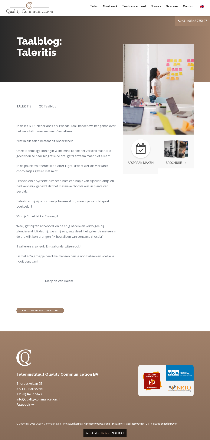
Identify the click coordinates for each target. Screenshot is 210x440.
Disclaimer (117, 423)
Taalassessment (134, 8)
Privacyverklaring (72, 423)
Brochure (176, 163)
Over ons (172, 8)
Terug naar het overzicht (40, 310)
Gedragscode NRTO (136, 423)
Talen (94, 8)
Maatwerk (110, 8)
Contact (189, 8)
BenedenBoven (169, 423)
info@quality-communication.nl (38, 399)
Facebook (23, 405)
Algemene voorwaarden (97, 423)
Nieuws (156, 8)
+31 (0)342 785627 (29, 394)
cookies (104, 433)
